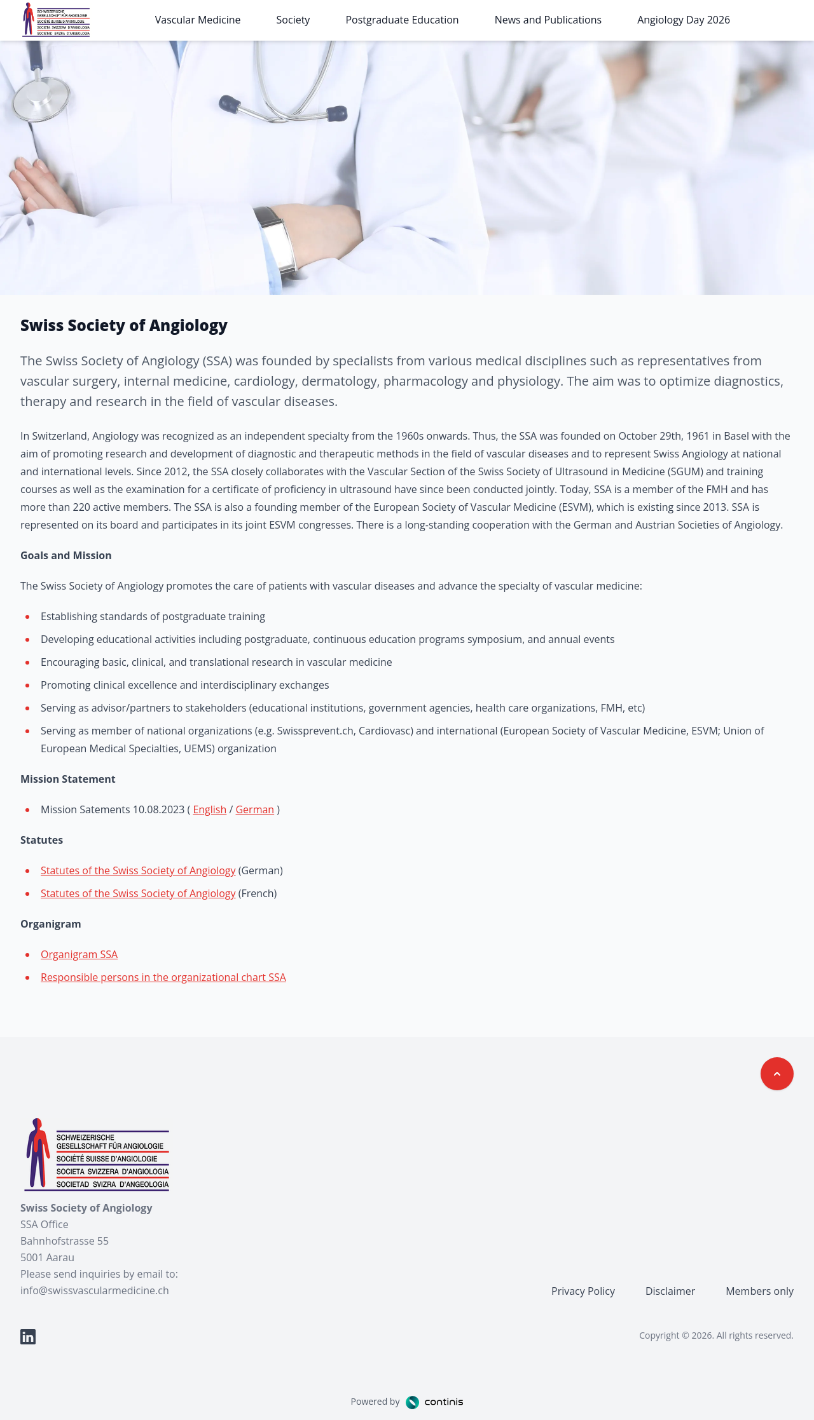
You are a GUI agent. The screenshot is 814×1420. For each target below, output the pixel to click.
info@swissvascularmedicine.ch (94, 1290)
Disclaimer (670, 1291)
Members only (760, 1291)
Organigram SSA (79, 954)
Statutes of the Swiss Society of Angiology (138, 870)
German (254, 809)
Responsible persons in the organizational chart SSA (163, 977)
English (209, 809)
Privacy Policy (583, 1291)
